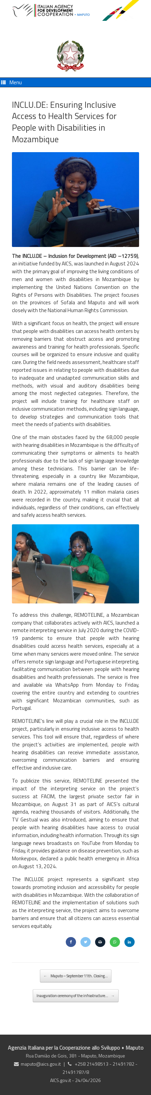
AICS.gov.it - (62, 1080)
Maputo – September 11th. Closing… (76, 976)
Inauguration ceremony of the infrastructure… (75, 996)
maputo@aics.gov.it (41, 1063)
